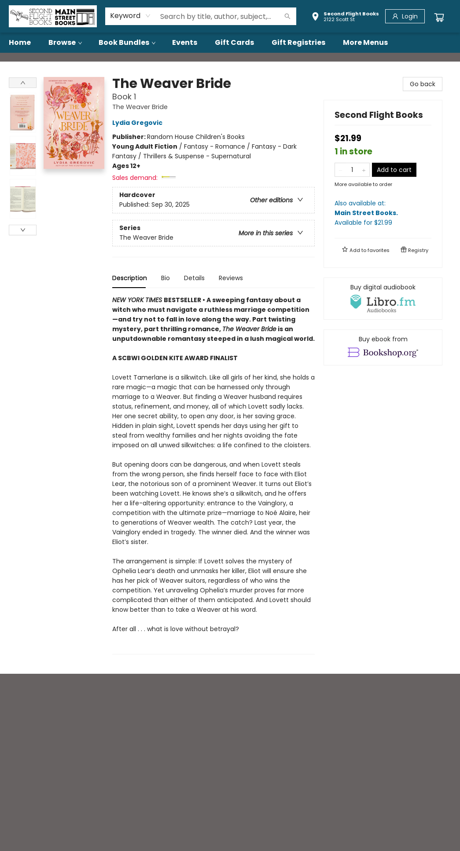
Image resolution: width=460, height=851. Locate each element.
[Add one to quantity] (363, 170)
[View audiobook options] (383, 298)
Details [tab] (194, 278)
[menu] (230, 43)
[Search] (287, 16)
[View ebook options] (383, 347)
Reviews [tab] (231, 278)
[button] (345, 17)
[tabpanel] (213, 474)
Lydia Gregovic (138, 122)
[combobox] (130, 15)
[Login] (405, 16)
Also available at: (383, 213)
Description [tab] (129, 278)
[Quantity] (352, 170)
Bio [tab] (165, 278)
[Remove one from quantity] (340, 170)
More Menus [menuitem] (365, 42)
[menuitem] (20, 43)
